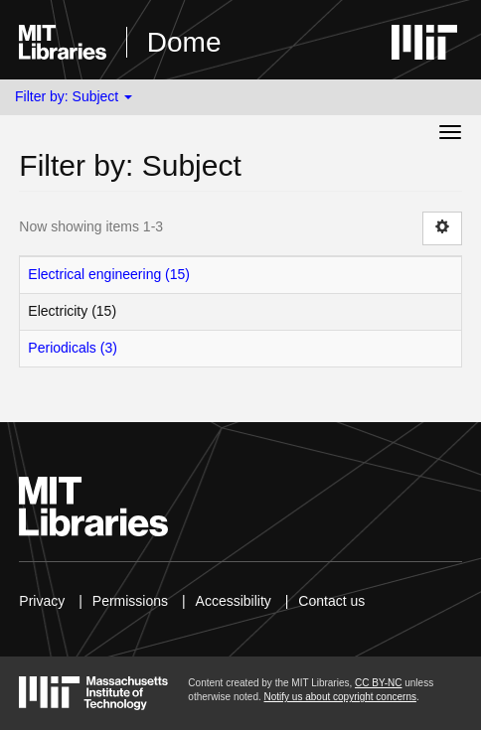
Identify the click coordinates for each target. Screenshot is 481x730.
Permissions (130, 601)
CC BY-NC (378, 682)
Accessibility (233, 601)
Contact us (331, 601)
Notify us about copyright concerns (340, 696)
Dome (184, 42)
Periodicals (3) (72, 348)
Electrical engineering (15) (109, 274)
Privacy (42, 601)
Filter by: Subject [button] (73, 96)
